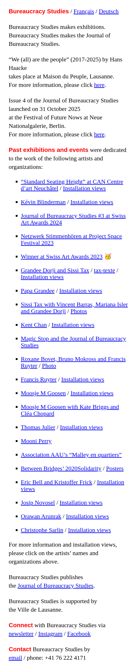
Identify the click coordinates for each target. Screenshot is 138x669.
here (99, 84)
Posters (115, 468)
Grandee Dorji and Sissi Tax (55, 270)
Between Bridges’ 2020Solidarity (61, 468)
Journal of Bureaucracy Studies (55, 585)
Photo (49, 365)
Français (84, 11)
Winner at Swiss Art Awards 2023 (61, 256)
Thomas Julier (38, 427)
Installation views (84, 188)
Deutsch (109, 11)
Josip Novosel (38, 502)
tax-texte (104, 270)
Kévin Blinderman (43, 202)
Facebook (79, 633)
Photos (79, 311)
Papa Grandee (37, 290)
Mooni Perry (36, 441)
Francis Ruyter (38, 379)
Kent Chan (34, 324)
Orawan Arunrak (41, 516)
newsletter (21, 633)
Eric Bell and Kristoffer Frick (56, 482)
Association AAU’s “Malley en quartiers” (71, 454)
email (15, 657)
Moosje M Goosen (43, 393)
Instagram (50, 633)
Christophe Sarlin (42, 530)
